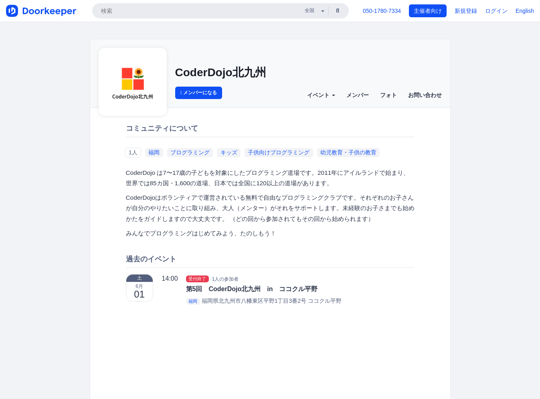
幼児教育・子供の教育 (348, 152)
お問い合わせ (425, 95)
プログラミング (190, 152)
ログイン (496, 11)
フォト (388, 95)
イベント (321, 95)
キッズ (228, 152)
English (525, 11)
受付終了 (197, 278)
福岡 (154, 152)
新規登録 (466, 11)
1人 (133, 152)
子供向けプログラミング (278, 152)
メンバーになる (198, 92)
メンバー (357, 95)
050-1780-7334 (382, 11)
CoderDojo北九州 (220, 72)
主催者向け (428, 11)
